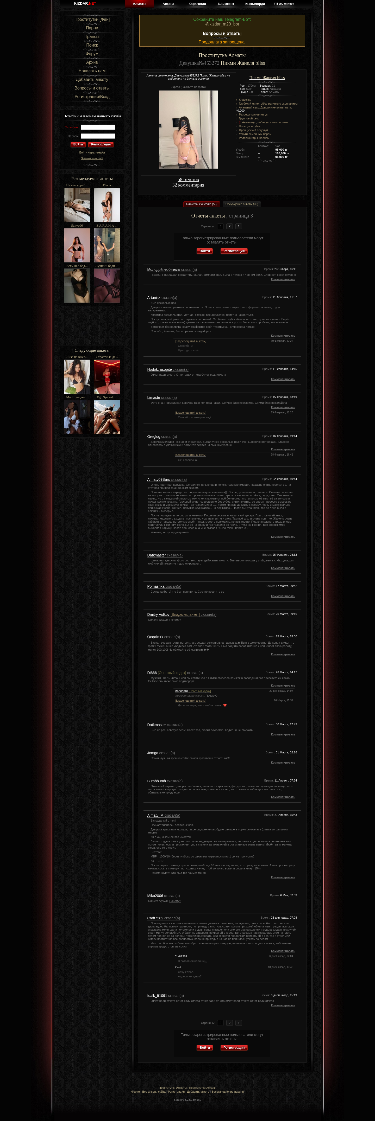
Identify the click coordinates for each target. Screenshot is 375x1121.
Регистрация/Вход (91, 96)
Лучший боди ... (107, 266)
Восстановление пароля (227, 1091)
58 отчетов (188, 179)
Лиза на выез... (77, 357)
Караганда (197, 4)
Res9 (178, 967)
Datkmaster (157, 555)
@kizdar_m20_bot (222, 24)
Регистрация (101, 144)
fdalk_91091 (157, 996)
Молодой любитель (164, 269)
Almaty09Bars (159, 479)
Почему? (175, 619)
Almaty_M (156, 815)
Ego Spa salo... (107, 397)
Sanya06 (77, 225)
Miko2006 (155, 896)
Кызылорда (255, 4)
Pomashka (156, 586)
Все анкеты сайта (154, 1091)
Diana (107, 185)
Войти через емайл (92, 152)
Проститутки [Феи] (92, 19)
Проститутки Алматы (173, 1087)
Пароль (73, 136)
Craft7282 (155, 918)
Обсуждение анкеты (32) (242, 204)
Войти (204, 251)
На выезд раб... (77, 185)
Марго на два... (77, 397)
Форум (92, 54)
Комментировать (283, 279)
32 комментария (188, 185)
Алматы (139, 4)
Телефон (71, 127)
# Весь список (284, 3)
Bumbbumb (157, 781)
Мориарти (193, 691)
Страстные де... (107, 357)
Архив (92, 62)
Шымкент (226, 4)
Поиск (92, 45)
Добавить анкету (92, 79)
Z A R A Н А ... (106, 225)
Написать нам (92, 71)
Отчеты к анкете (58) (201, 204)
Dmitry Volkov (173, 614)
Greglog (154, 436)
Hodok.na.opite (160, 369)
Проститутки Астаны (202, 1087)
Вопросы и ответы (92, 88)
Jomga (153, 753)
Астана (168, 4)
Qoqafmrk (155, 637)
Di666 (166, 673)
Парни (92, 28)
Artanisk (154, 298)
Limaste (154, 397)
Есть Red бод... (77, 266)
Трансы (92, 36)
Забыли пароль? (92, 158)
